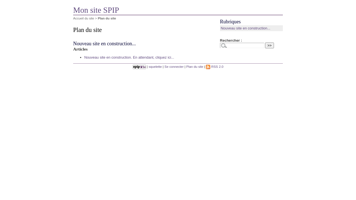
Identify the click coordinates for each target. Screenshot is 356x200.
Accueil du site (83, 18)
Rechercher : (231, 40)
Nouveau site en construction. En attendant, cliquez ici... (129, 57)
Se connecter (174, 66)
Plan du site (194, 66)
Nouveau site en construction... (104, 43)
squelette (155, 66)
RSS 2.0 (214, 66)
